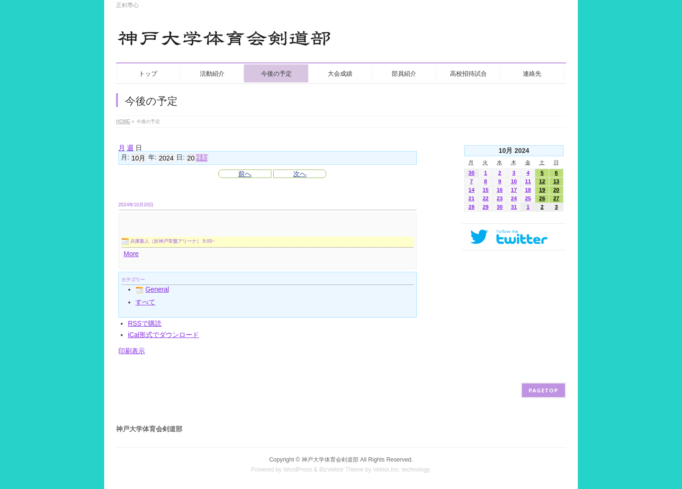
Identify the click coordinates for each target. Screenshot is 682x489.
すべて (145, 302)
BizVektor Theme (341, 469)
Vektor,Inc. (386, 469)
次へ (299, 174)
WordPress (297, 469)
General (152, 289)
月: (125, 157)
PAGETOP (543, 390)
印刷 (131, 351)
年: (152, 157)
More (131, 254)
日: (180, 157)
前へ (244, 174)
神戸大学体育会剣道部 (330, 459)
